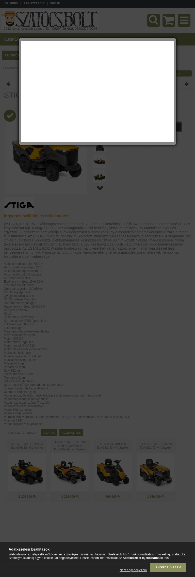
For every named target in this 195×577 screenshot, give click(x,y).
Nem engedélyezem (133, 570)
